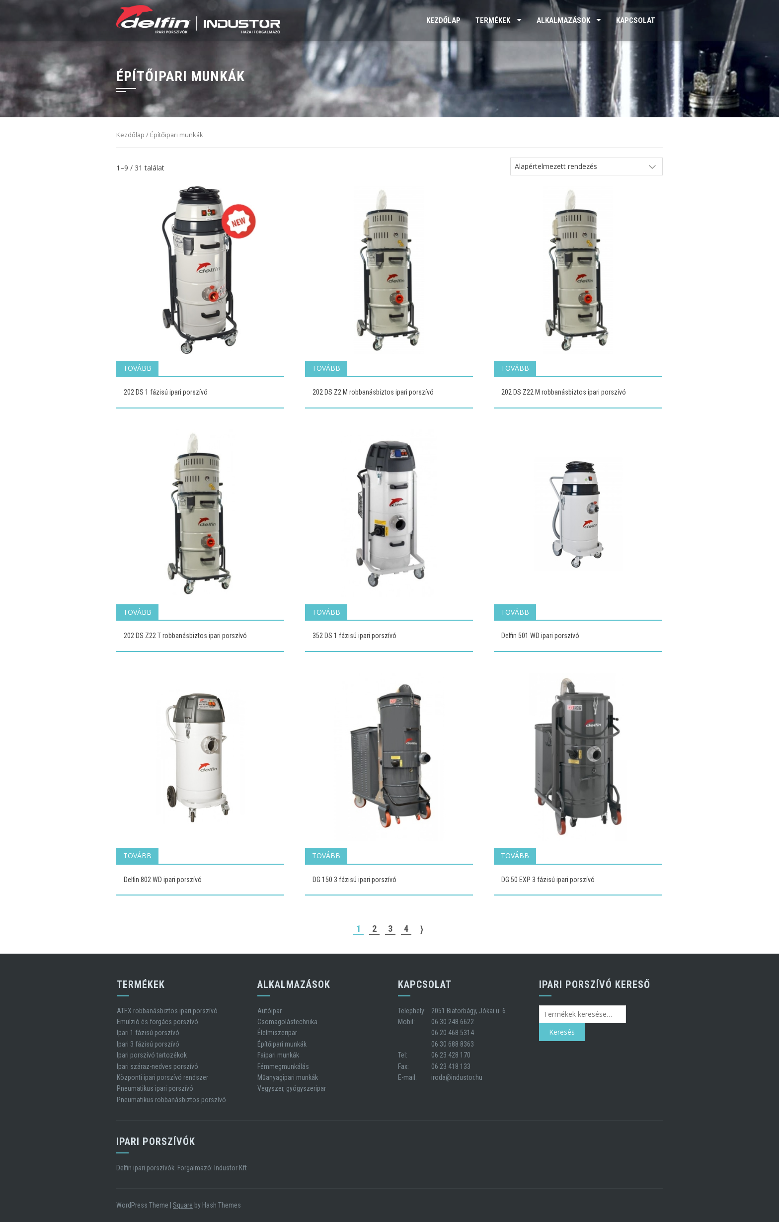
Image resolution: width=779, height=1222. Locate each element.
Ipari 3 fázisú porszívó (148, 1044)
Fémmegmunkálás (283, 1066)
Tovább (137, 368)
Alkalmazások (563, 20)
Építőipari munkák (282, 1044)
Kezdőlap (443, 20)
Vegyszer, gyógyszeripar (291, 1088)
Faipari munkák (278, 1055)
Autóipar (269, 1011)
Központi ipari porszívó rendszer (162, 1077)
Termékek (492, 20)
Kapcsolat (635, 20)
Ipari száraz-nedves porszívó (157, 1066)
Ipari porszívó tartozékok (152, 1055)
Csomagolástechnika (287, 1022)
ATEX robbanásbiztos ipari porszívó (167, 1011)
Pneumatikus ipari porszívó (155, 1088)
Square (183, 1205)
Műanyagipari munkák (287, 1077)
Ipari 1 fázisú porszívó (148, 1033)
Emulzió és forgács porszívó (157, 1022)
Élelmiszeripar (277, 1033)
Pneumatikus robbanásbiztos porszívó (171, 1100)
